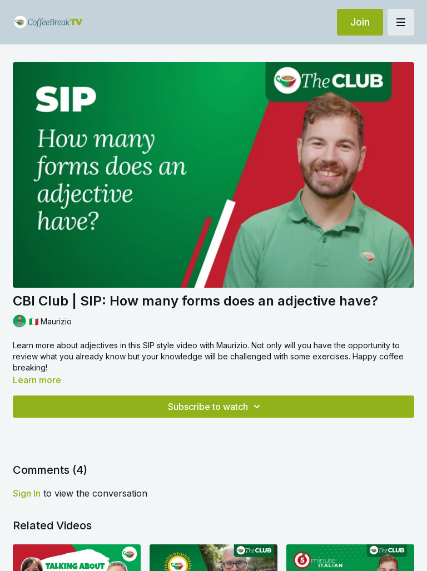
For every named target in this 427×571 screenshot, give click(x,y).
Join (360, 22)
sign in (27, 493)
